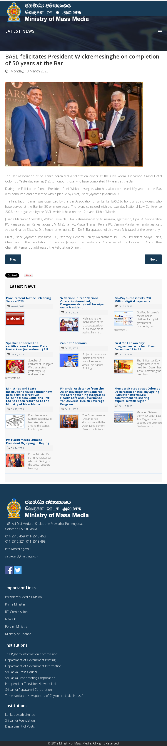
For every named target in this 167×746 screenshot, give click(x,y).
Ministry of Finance (18, 634)
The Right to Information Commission (31, 654)
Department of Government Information (33, 666)
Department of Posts (20, 726)
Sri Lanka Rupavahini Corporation (28, 689)
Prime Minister (15, 604)
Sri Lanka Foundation (20, 720)
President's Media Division (23, 597)
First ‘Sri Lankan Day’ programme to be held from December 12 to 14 (135, 346)
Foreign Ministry (16, 626)
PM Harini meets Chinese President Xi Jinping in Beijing (27, 441)
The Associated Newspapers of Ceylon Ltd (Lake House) (44, 696)
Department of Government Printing (30, 660)
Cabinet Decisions (73, 343)
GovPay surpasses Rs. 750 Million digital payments (133, 299)
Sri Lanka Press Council (21, 672)
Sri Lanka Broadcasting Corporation (30, 678)
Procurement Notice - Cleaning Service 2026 (28, 299)
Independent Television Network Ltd (30, 684)
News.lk (10, 619)
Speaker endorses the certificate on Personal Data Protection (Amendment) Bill (27, 346)
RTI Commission (16, 612)
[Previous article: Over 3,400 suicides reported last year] (13, 259)
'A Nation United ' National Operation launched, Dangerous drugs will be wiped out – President (82, 302)
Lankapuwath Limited (20, 715)
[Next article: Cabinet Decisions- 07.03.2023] (153, 259)
